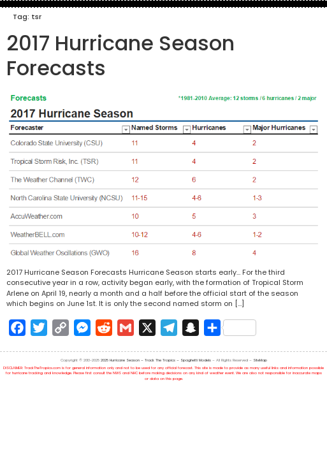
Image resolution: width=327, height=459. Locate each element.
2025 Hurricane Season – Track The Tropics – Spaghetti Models (156, 360)
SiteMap (260, 360)
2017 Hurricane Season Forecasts (120, 55)
